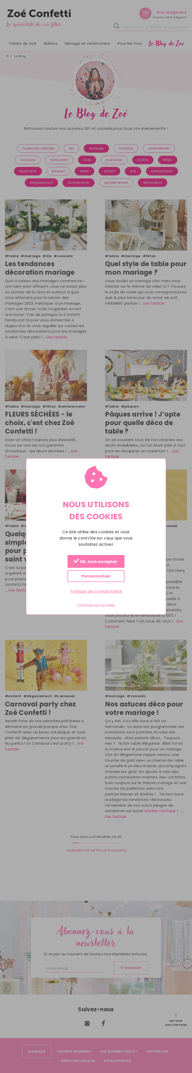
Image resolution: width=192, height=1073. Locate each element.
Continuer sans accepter (96, 605)
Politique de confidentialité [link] (96, 591)
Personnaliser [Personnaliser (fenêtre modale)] (96, 576)
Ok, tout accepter (95, 561)
